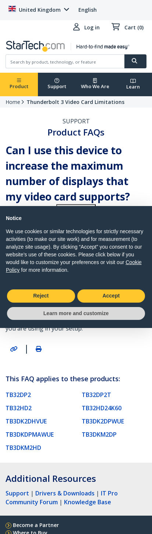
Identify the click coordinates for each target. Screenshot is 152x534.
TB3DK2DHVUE (26, 421)
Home (13, 101)
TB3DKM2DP (99, 434)
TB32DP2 (18, 395)
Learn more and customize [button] (76, 313)
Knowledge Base (87, 502)
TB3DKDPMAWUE (30, 434)
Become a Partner (36, 525)
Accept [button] (111, 296)
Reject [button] (41, 296)
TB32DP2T (96, 395)
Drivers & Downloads (65, 493)
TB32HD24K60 (101, 408)
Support (56, 84)
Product (19, 84)
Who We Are (95, 84)
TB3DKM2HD (23, 448)
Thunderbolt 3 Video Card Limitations (75, 101)
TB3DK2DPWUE (103, 421)
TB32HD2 (19, 408)
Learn (133, 84)
